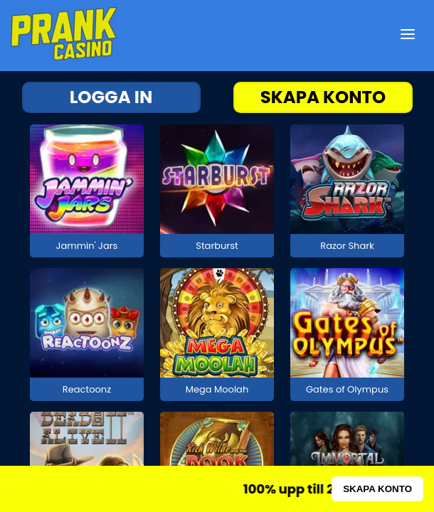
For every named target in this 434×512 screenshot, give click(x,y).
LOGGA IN (111, 97)
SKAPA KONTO (323, 97)
